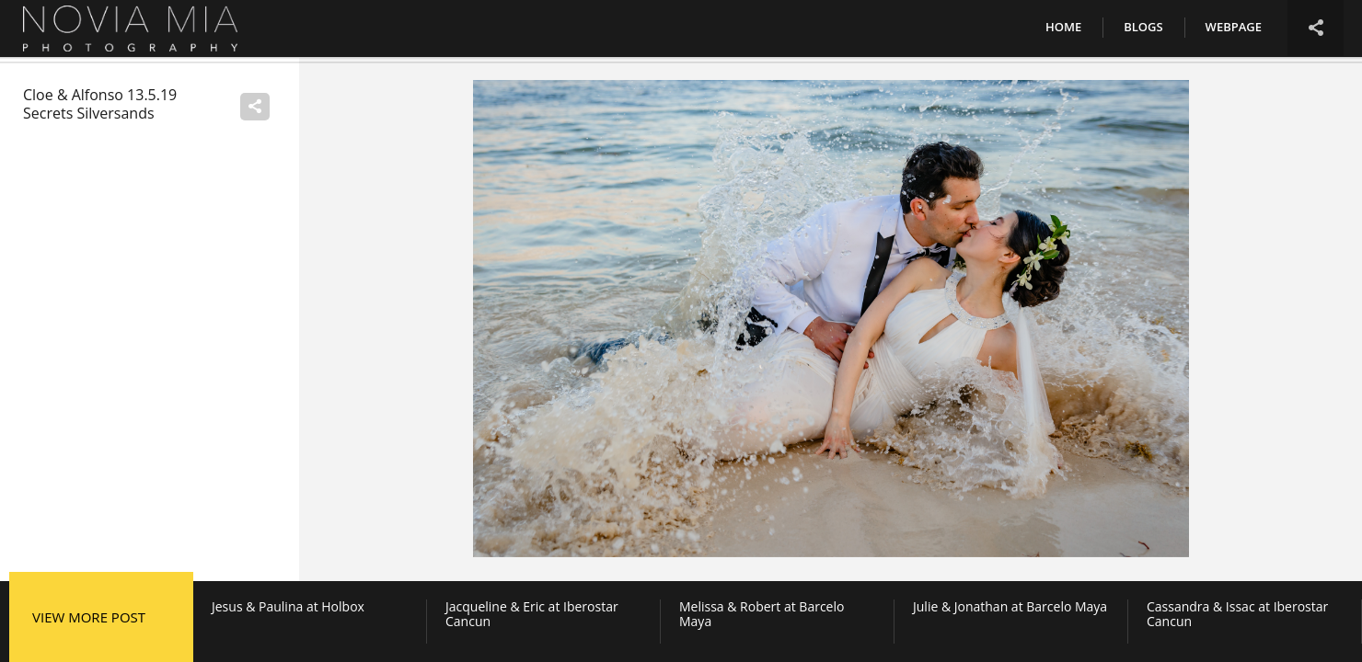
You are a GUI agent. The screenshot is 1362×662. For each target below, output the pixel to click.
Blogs (1143, 26)
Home (1063, 26)
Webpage (1234, 26)
